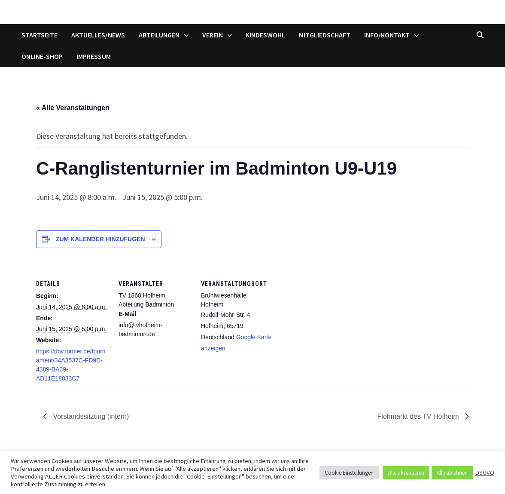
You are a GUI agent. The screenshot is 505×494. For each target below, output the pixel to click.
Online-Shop (42, 56)
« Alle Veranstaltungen (73, 107)
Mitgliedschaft (324, 35)
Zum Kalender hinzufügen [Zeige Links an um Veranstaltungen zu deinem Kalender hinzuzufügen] (100, 239)
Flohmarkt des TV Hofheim (419, 416)
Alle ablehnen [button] (452, 472)
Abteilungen (159, 35)
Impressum (93, 56)
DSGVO (484, 472)
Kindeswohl (265, 35)
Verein (212, 35)
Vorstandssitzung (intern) (90, 416)
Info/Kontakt (387, 35)
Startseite (39, 35)
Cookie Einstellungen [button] (349, 472)
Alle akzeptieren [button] (406, 472)
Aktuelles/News (98, 35)
